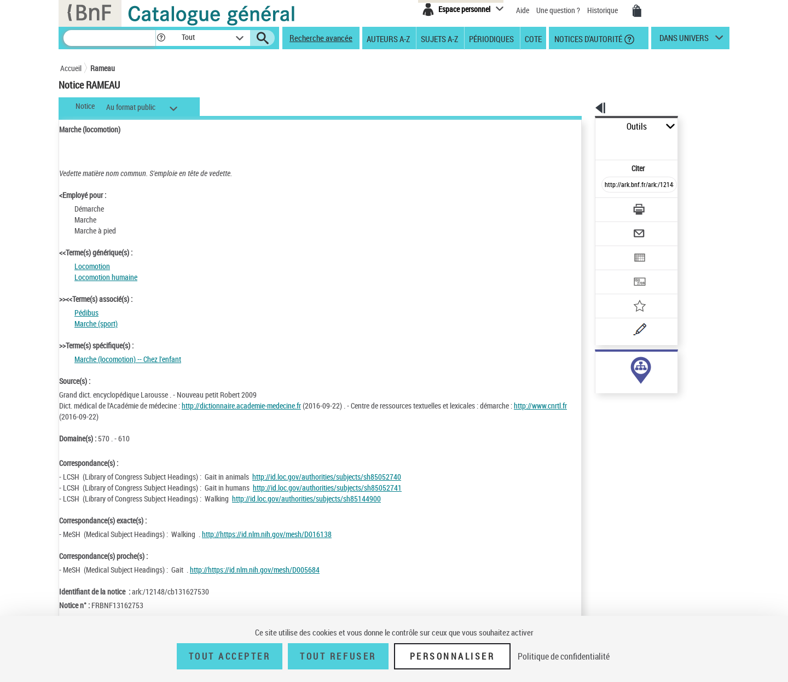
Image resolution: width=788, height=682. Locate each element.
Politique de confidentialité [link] (564, 656)
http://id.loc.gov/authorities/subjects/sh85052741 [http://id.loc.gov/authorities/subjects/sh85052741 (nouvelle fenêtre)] (327, 487)
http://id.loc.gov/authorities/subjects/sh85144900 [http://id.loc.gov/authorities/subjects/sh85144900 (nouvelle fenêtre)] (306, 498)
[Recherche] (109, 38)
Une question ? (558, 10)
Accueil (71, 68)
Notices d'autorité (587, 38)
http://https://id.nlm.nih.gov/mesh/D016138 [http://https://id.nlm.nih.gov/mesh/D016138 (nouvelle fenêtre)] (267, 534)
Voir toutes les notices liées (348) (627, 387)
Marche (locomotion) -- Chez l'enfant (127, 359)
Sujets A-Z (439, 38)
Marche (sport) (96, 323)
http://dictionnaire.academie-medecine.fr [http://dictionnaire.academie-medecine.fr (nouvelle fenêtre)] (241, 405)
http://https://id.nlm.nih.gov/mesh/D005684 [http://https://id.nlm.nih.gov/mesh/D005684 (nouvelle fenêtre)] (255, 569)
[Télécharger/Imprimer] (610, 185)
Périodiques (491, 38)
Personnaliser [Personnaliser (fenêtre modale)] (452, 656)
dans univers (684, 40)
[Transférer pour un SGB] (613, 249)
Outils (583, 126)
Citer (591, 144)
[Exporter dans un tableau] (616, 228)
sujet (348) (600, 365)
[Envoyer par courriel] (608, 206)
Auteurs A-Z (388, 38)
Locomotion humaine (105, 277)
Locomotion (92, 266)
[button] (161, 38)
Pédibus (86, 312)
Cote (533, 38)
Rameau (102, 68)
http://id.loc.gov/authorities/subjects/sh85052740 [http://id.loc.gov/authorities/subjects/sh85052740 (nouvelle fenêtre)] (326, 476)
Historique (603, 10)
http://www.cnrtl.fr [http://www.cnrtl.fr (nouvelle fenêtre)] (85, 416)
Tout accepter (230, 656)
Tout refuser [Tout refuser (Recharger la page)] (338, 656)
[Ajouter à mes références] (615, 270)
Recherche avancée (320, 37)
